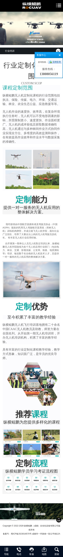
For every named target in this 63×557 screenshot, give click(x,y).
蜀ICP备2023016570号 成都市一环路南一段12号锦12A (35, 534)
